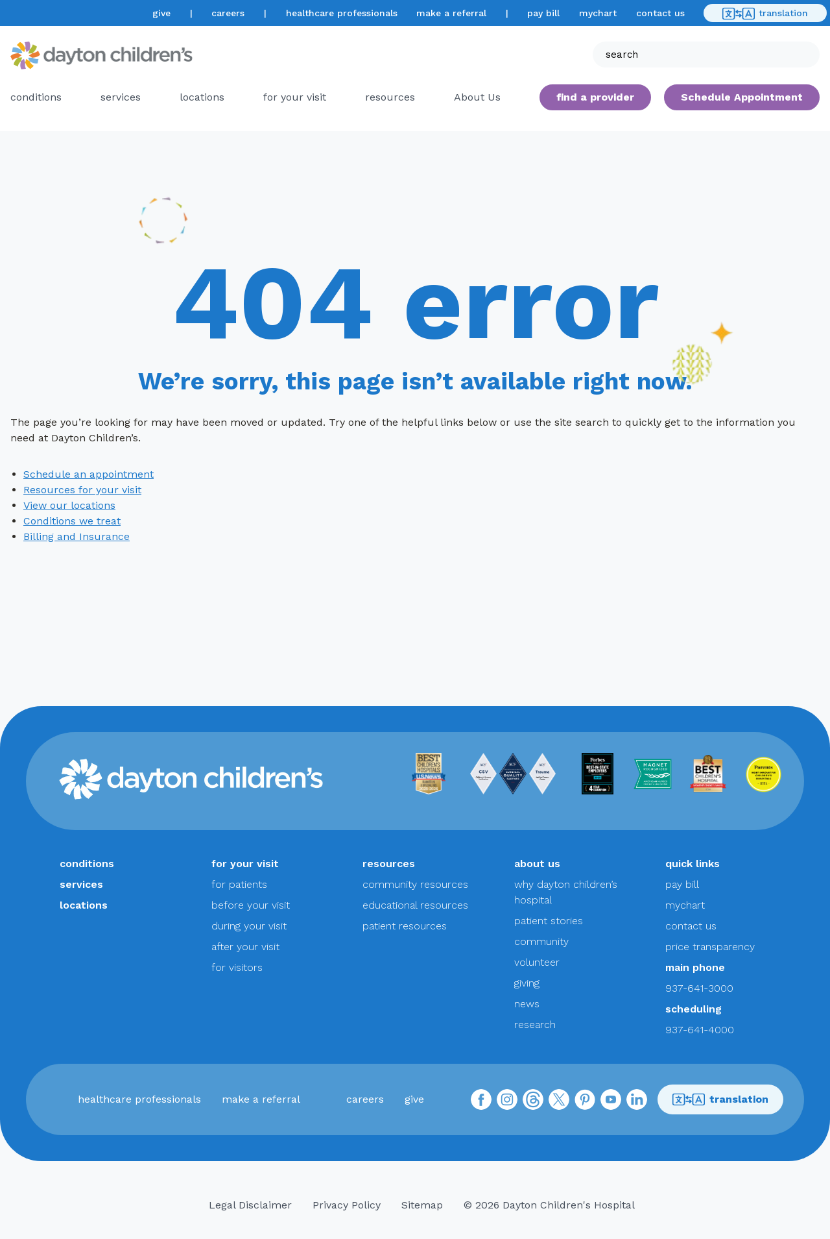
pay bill (543, 13)
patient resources (404, 926)
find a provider (595, 97)
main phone (695, 967)
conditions (36, 97)
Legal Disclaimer (250, 1205)
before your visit (250, 905)
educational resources (415, 905)
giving (527, 983)
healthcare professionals (341, 13)
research (535, 1024)
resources (390, 97)
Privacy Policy (347, 1205)
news (527, 1004)
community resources (415, 884)
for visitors (237, 967)
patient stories (548, 920)
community (541, 941)
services (121, 97)
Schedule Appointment (742, 97)
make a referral (451, 13)
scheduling (693, 1009)
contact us (660, 13)
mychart (598, 13)
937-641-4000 (699, 1030)
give (161, 13)
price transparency (710, 946)
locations (202, 97)
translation (765, 13)
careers (227, 13)
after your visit (245, 946)
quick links (692, 863)
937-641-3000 (699, 988)
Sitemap (422, 1205)
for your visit (294, 97)
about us (537, 863)
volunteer (537, 962)
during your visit (249, 926)
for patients (239, 884)
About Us (477, 97)
